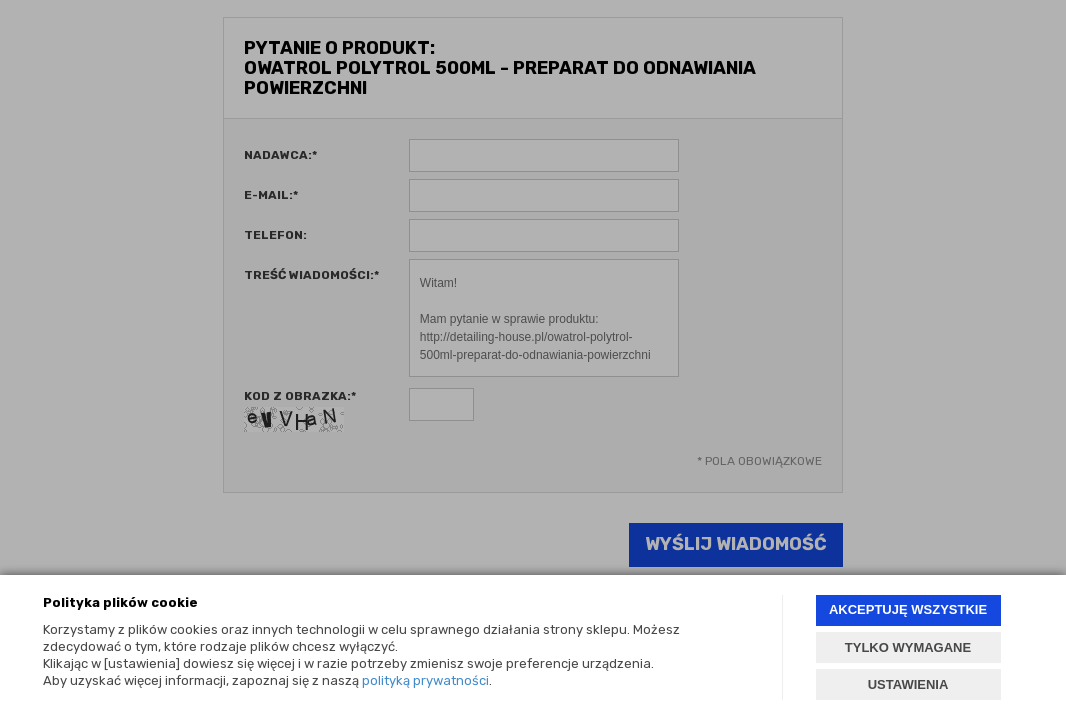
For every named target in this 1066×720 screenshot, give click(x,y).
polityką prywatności (425, 680)
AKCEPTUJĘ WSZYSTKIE (908, 609)
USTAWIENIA (908, 684)
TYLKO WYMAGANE (908, 647)
